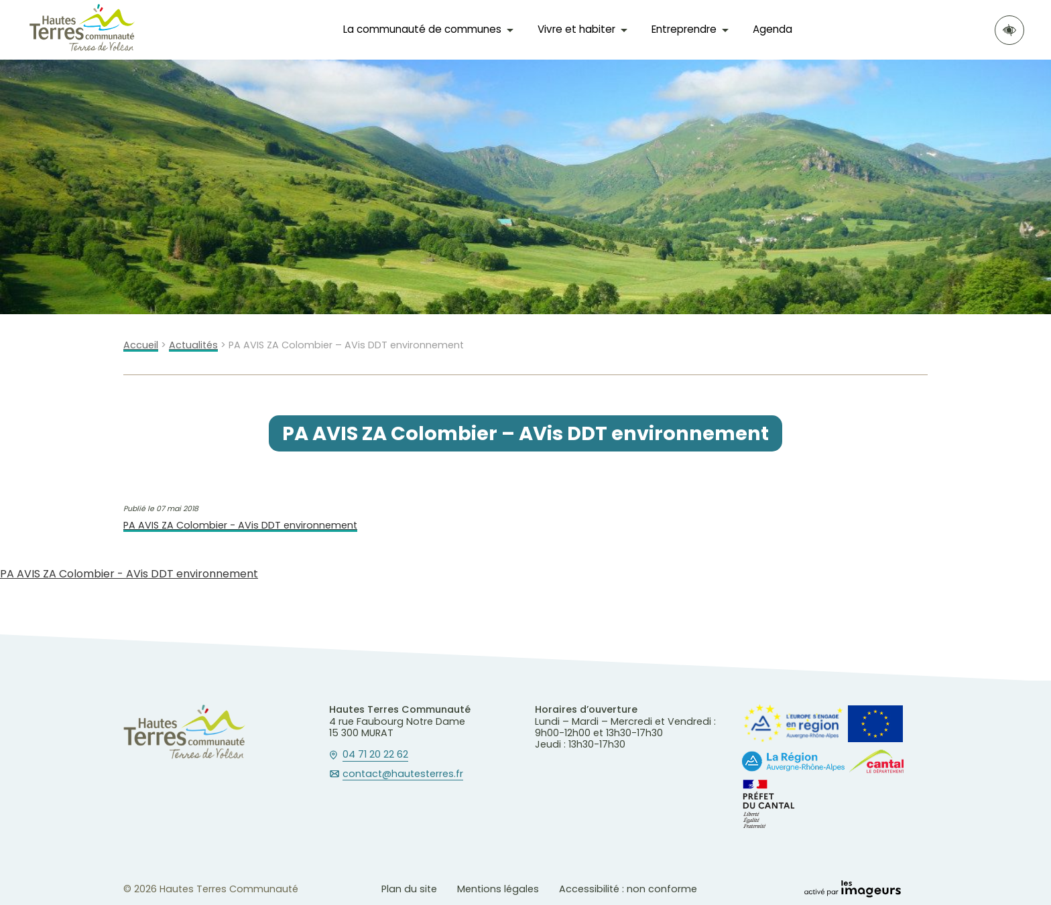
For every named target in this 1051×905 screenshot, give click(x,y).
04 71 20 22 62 (375, 755)
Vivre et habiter (576, 29)
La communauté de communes (422, 29)
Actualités (193, 345)
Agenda (772, 29)
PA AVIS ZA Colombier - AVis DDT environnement (240, 525)
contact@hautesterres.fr (403, 774)
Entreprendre (684, 29)
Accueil (140, 345)
